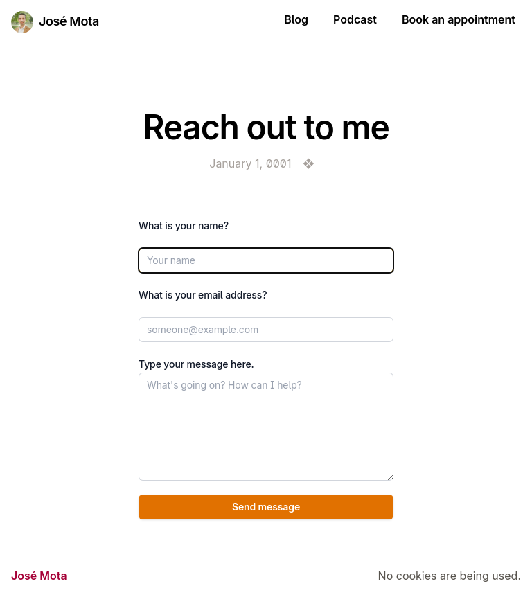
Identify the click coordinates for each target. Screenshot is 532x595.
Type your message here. (196, 364)
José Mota (69, 21)
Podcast (355, 19)
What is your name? (184, 225)
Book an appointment (458, 19)
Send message (266, 507)
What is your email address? (203, 295)
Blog (296, 19)
